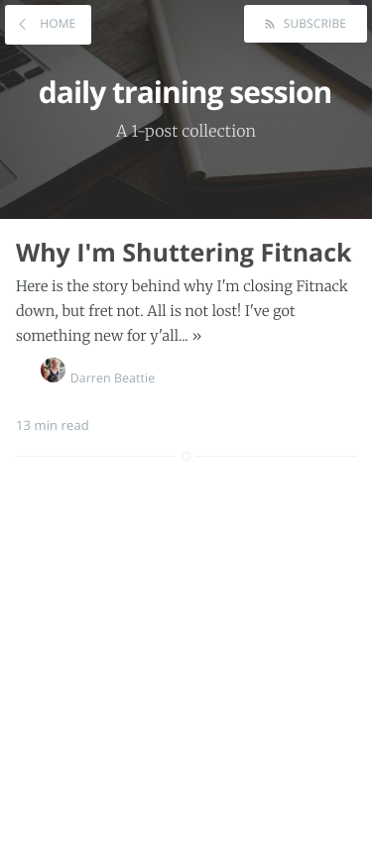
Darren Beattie (98, 378)
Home (56, 23)
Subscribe (313, 23)
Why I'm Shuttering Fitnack (184, 252)
